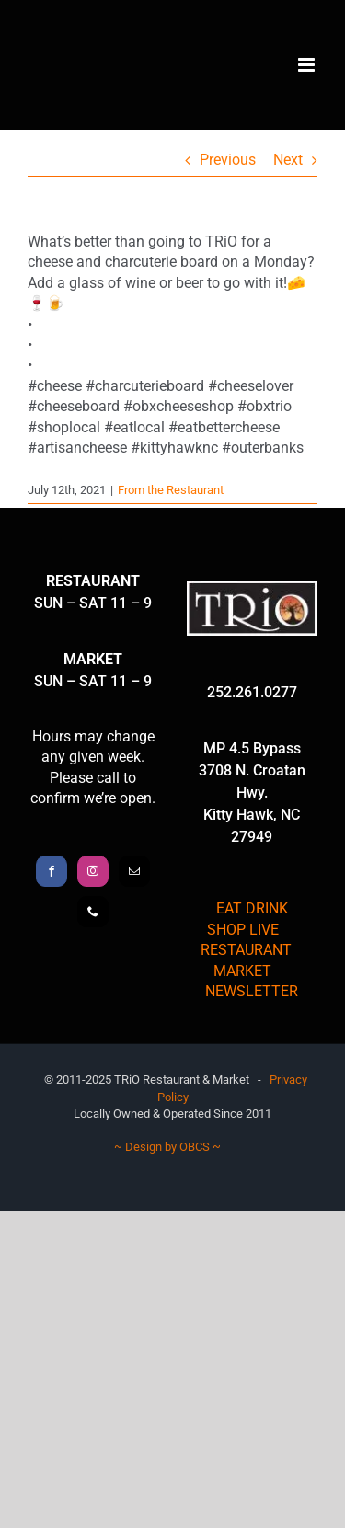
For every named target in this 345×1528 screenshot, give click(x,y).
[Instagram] (93, 871)
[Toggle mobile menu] (307, 65)
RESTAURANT (246, 950)
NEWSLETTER (251, 991)
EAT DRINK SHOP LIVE (247, 918)
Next (288, 159)
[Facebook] (51, 871)
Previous (228, 159)
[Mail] (134, 871)
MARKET (242, 971)
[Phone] (93, 911)
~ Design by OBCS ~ (167, 1147)
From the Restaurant (171, 490)
